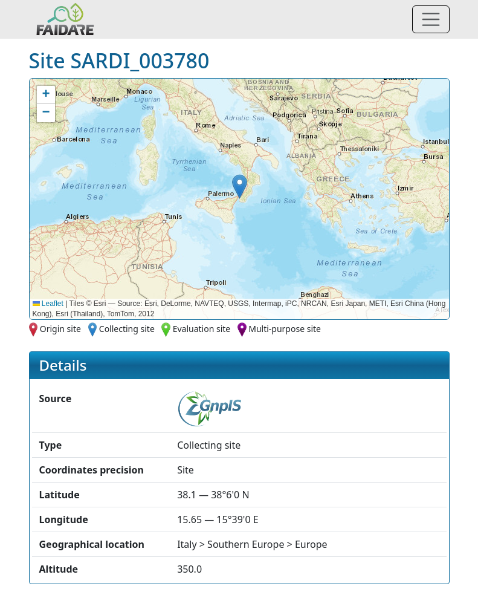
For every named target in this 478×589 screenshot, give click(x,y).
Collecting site (127, 328)
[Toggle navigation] (431, 19)
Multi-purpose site (284, 328)
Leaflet (48, 303)
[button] (239, 186)
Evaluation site (202, 328)
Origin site (60, 328)
